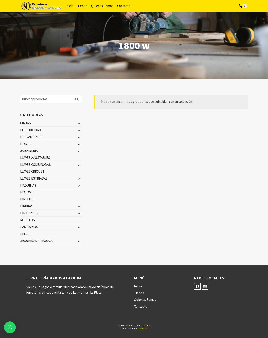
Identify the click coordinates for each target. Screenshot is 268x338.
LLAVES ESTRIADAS (34, 178)
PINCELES (27, 199)
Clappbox (142, 328)
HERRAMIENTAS (31, 137)
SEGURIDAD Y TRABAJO (37, 241)
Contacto (123, 6)
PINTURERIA (29, 213)
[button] (10, 327)
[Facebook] (197, 286)
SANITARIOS (29, 227)
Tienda (82, 6)
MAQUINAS (28, 185)
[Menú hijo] (78, 123)
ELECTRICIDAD (30, 130)
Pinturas (26, 206)
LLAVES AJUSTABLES (35, 157)
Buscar (78, 99)
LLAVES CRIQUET (32, 171)
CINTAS (25, 123)
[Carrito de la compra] (243, 6)
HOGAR (25, 144)
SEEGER (25, 234)
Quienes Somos (102, 6)
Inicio (69, 6)
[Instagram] (205, 286)
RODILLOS (27, 220)
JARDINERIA (29, 151)
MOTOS (25, 192)
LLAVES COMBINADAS (35, 164)
